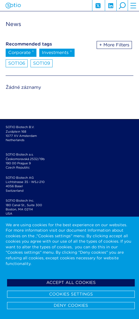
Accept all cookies (71, 282)
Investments (57, 52)
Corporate (21, 52)
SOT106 (16, 63)
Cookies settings (71, 294)
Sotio (13, 5)
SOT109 (41, 63)
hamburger (133, 5)
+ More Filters (114, 45)
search (122, 5)
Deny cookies (71, 305)
